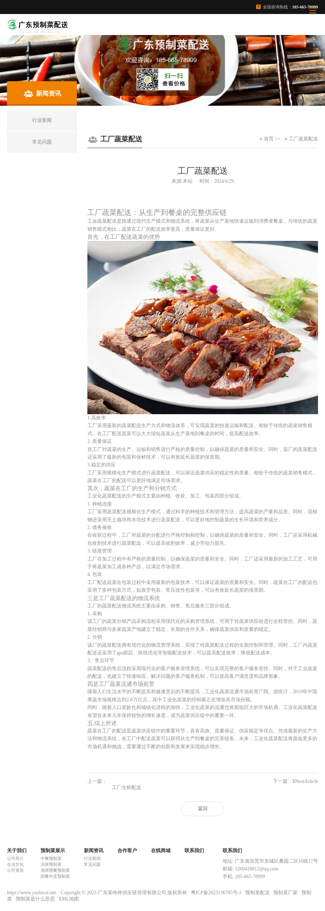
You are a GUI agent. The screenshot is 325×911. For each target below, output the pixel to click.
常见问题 (92, 864)
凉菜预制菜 (51, 864)
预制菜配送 (257, 892)
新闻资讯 (93, 850)
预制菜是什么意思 (35, 899)
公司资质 (15, 870)
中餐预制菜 (51, 858)
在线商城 (161, 850)
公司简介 (15, 858)
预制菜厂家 (285, 892)
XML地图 (68, 899)
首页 (269, 138)
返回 (203, 808)
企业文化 (15, 864)
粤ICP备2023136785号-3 (216, 892)
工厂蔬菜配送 (303, 138)
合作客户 (127, 850)
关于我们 (17, 850)
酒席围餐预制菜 (55, 870)
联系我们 (194, 850)
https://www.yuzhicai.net (32, 892)
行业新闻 (92, 858)
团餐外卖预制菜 (55, 876)
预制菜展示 (53, 850)
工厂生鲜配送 (126, 787)
